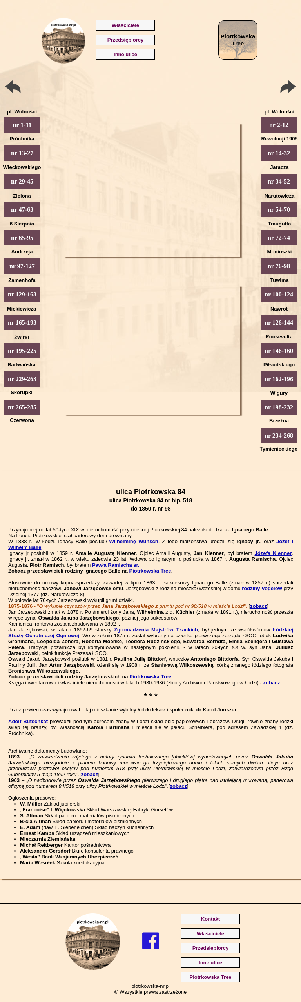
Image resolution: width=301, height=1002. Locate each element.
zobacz (258, 606)
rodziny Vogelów (262, 588)
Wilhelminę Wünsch (133, 541)
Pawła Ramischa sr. (116, 565)
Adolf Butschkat (28, 721)
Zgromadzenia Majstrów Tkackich (156, 630)
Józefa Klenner (273, 553)
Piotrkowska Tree (150, 571)
